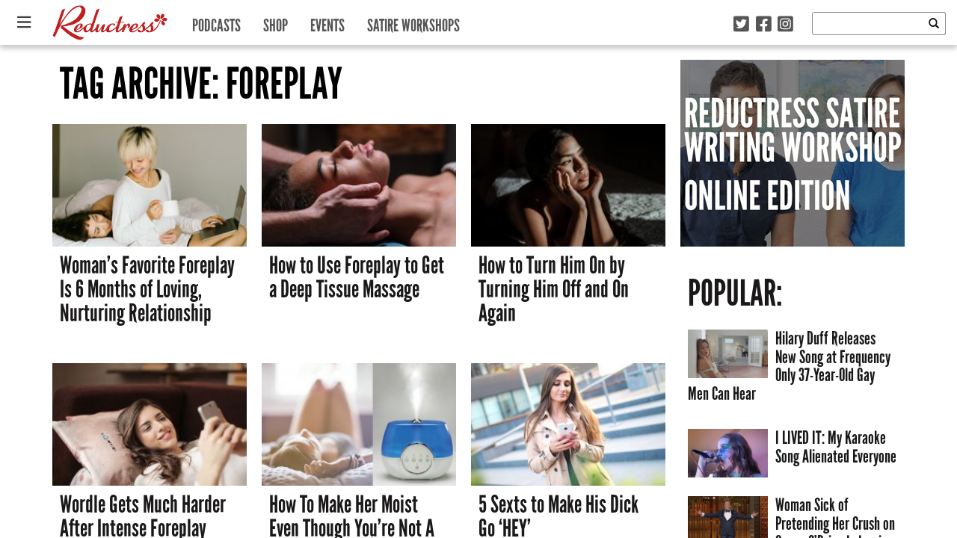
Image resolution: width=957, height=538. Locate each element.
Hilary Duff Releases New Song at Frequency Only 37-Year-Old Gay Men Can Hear (789, 365)
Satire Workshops (413, 22)
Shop (275, 22)
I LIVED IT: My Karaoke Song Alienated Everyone (835, 447)
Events (327, 22)
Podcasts (216, 22)
